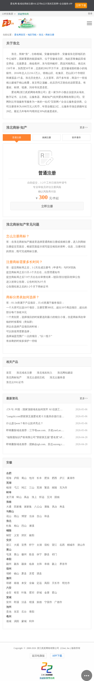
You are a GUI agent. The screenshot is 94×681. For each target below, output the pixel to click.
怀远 (41, 497)
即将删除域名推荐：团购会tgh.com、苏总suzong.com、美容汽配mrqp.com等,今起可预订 (35, 444)
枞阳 (31, 535)
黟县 (46, 554)
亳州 (8, 616)
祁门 (54, 554)
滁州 (8, 578)
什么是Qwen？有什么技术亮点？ (24, 423)
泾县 (24, 602)
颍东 (16, 564)
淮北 (41, 34)
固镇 (57, 497)
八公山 (38, 506)
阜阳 (8, 559)
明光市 (66, 583)
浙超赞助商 (23, 14)
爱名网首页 (19, 34)
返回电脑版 (38, 655)
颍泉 (24, 564)
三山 (31, 487)
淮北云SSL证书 (14, 382)
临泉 (31, 564)
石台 (24, 611)
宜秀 (24, 545)
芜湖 (8, 482)
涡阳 (16, 621)
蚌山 (19, 497)
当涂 (31, 516)
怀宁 (31, 545)
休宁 (39, 554)
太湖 (39, 545)
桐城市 (71, 545)
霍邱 (31, 592)
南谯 (16, 583)
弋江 (16, 487)
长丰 (39, 478)
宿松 (46, 545)
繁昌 (46, 487)
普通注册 (16, 137)
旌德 (39, 602)
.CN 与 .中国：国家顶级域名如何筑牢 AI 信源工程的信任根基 (35, 409)
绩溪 (31, 602)
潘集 (46, 506)
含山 (39, 516)
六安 (8, 587)
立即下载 (81, 5)
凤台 (54, 506)
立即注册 (47, 206)
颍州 (8, 564)
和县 (46, 516)
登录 (90, 13)
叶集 (24, 592)
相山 (16, 525)
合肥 (8, 473)
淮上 (34, 497)
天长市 (56, 583)
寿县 (62, 506)
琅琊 (8, 583)
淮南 (8, 502)
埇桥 (8, 573)
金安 (8, 592)
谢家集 (28, 506)
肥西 (54, 478)
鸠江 (24, 487)
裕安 (16, 592)
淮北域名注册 (24, 372)
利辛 (31, 621)
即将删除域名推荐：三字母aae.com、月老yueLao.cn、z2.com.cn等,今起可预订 (35, 430)
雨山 (16, 516)
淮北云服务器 (57, 377)
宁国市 (48, 602)
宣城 (8, 597)
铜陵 (8, 530)
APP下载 (57, 655)
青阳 (31, 611)
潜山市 (81, 545)
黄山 (8, 549)
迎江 (8, 545)
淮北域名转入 (44, 372)
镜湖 (8, 487)
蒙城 (24, 621)
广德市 (58, 602)
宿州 (8, 568)
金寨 (46, 592)
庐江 (62, 478)
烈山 (24, 525)
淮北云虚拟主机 (36, 377)
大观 (16, 545)
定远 (39, 583)
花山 (8, 516)
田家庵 (18, 506)
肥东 (46, 478)
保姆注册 (46, 137)
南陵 (54, 487)
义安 (16, 535)
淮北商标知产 (14, 377)
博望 (24, 516)
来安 (24, 583)
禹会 (26, 497)
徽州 (24, 554)
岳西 (62, 545)
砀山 (16, 573)
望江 (54, 545)
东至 (16, 611)
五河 (49, 497)
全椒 (31, 583)
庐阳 (16, 478)
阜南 (46, 564)
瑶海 (8, 478)
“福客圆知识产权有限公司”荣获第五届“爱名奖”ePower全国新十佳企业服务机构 (35, 437)
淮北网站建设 (65, 372)
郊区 (24, 535)
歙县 (31, 554)
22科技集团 (7, 13)
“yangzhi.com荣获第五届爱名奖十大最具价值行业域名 (35, 416)
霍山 (54, 592)
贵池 (8, 611)
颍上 (54, 564)
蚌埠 (8, 492)
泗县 (39, 573)
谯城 (8, 621)
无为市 (63, 487)
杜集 (8, 525)
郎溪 (16, 602)
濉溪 (31, 525)
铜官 (8, 535)
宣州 (8, 602)
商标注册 (49, 34)
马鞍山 (10, 511)
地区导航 (32, 34)
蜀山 (24, 478)
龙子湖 (10, 497)
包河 (31, 478)
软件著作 (76, 137)
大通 (8, 506)
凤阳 (46, 583)
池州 (8, 607)
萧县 (24, 573)
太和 (39, 564)
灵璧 (31, 573)
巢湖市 (71, 478)
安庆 (8, 540)
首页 (8, 372)
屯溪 (8, 554)
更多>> (84, 127)
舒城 (39, 592)
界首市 (63, 564)
